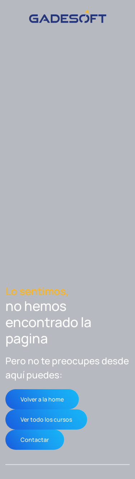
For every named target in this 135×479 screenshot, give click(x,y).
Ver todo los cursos (46, 419)
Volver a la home (42, 399)
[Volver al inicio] (67, 16)
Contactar (35, 440)
